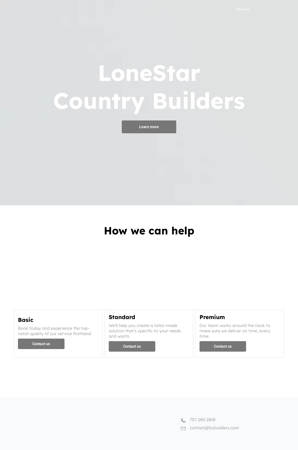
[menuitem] (229, 8)
